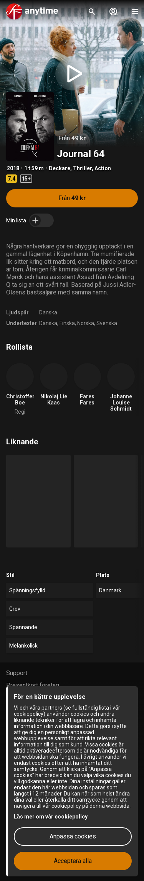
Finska (67, 323)
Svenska (106, 323)
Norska (85, 323)
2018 (13, 168)
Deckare (59, 168)
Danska (48, 312)
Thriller (82, 168)
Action (102, 168)
